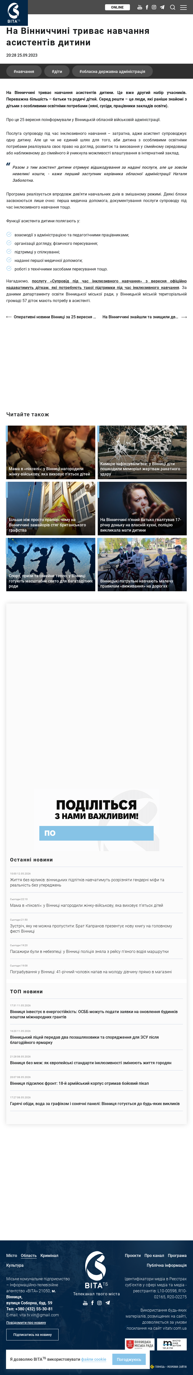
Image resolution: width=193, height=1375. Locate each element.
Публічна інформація (167, 1265)
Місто (11, 1255)
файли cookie (93, 1359)
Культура (15, 1265)
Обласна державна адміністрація (114, 161)
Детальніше (96, 969)
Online (117, 7)
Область (29, 1255)
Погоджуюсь (129, 1359)
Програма (177, 1255)
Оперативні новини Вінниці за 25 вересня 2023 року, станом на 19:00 (56, 407)
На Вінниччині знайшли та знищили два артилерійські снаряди (145, 407)
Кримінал (49, 1255)
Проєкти (133, 1255)
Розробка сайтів (177, 1366)
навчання (25, 161)
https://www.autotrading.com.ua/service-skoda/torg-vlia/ (96, 783)
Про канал (154, 1255)
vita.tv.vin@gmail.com (39, 1314)
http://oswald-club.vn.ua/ (96, 451)
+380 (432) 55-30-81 (34, 1308)
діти (59, 161)
